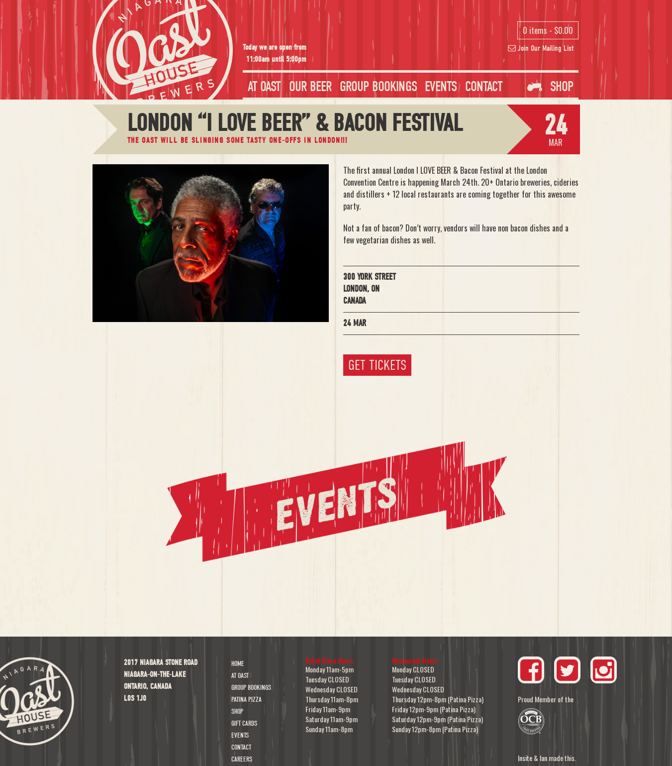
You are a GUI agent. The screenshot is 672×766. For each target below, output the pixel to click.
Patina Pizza (246, 699)
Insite (525, 758)
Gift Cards (244, 723)
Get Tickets (377, 365)
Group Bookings (378, 87)
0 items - (548, 30)
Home (237, 663)
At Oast (264, 87)
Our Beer (310, 87)
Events (441, 87)
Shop (550, 87)
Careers (241, 759)
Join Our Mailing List (541, 48)
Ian (543, 758)
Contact (484, 87)
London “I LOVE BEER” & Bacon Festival (295, 123)
